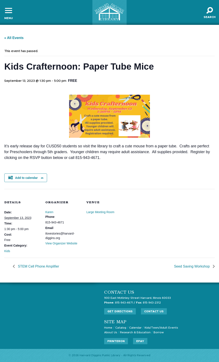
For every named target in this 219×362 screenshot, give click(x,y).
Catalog (120, 327)
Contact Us (154, 311)
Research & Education (135, 332)
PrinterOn (116, 341)
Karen (49, 212)
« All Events (14, 38)
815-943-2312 (148, 302)
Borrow (159, 332)
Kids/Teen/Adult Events (161, 327)
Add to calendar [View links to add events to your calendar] (26, 178)
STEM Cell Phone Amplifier (38, 266)
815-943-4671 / (119, 302)
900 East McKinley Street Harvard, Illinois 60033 (137, 298)
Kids (7, 251)
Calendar (135, 327)
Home (108, 327)
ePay (140, 341)
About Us (110, 332)
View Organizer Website (61, 243)
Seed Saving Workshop (192, 266)
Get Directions (120, 311)
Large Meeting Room (100, 212)
